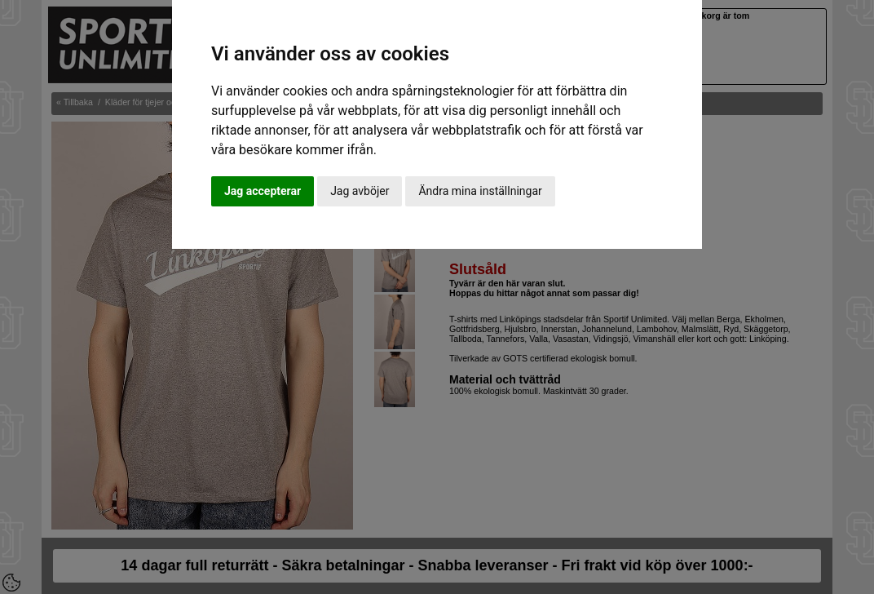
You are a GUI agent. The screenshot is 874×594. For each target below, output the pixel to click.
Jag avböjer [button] (359, 190)
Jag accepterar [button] (262, 190)
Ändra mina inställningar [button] (479, 190)
